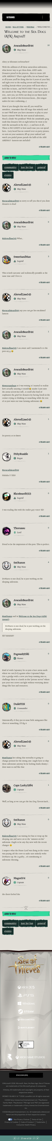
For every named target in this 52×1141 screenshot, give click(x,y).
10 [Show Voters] (48, 45)
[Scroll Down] (34, 1138)
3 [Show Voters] (48, 256)
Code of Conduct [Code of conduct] (27, 1122)
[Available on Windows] (26, 1004)
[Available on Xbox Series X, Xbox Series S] (26, 988)
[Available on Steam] (26, 1012)
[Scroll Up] (18, 1138)
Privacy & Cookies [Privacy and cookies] (11, 1122)
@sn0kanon (7, 616)
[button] (23, 17)
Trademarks (40, 1122)
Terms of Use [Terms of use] (37, 1119)
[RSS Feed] (3, 27)
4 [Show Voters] (48, 562)
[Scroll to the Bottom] (37, 1138)
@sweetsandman (9, 385)
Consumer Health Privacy (26, 1125)
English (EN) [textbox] (22, 1075)
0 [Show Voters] (48, 222)
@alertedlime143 (9, 238)
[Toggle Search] (46, 17)
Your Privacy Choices (21, 1119)
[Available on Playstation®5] (26, 996)
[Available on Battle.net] (26, 1028)
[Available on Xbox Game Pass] (26, 1020)
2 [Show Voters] (48, 369)
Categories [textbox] (11, 17)
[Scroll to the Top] (14, 1138)
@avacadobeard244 (10, 201)
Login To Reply (10, 158)
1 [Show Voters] (48, 184)
